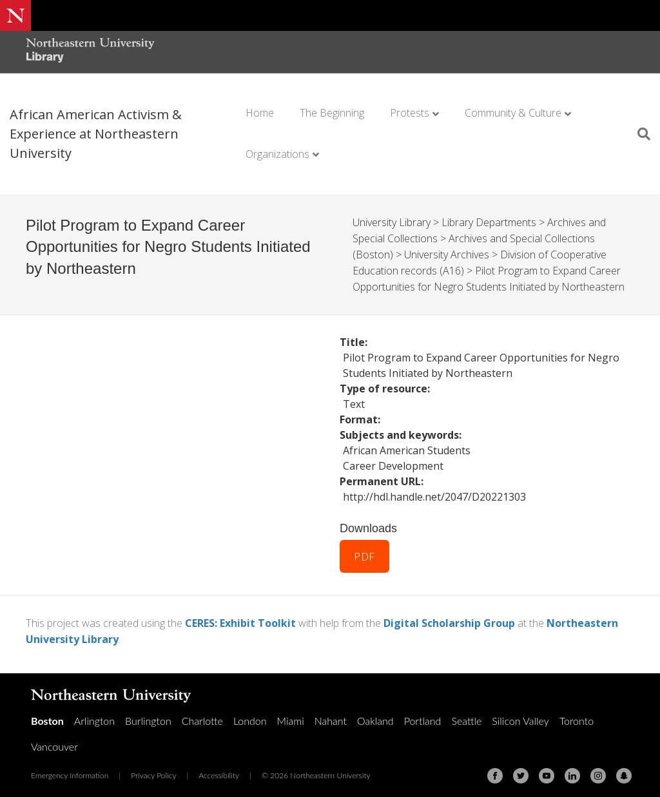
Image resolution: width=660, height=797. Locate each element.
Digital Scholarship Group (449, 619)
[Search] (639, 134)
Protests (409, 113)
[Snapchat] (624, 770)
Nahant (331, 715)
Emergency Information (69, 770)
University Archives (446, 253)
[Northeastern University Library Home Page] (90, 51)
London (250, 715)
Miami (290, 715)
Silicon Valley (520, 715)
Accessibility (219, 770)
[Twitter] (521, 770)
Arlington (94, 715)
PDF (364, 553)
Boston (47, 715)
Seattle (466, 715)
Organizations (277, 154)
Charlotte (202, 715)
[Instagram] (598, 770)
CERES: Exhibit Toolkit (240, 619)
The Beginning (332, 113)
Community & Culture (513, 113)
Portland (423, 715)
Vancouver (54, 741)
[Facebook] (495, 770)
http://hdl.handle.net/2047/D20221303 (434, 493)
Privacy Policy (153, 770)
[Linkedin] (572, 770)
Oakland (375, 715)
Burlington (148, 715)
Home (260, 113)
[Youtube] (546, 770)
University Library (392, 222)
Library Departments (489, 222)
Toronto (576, 715)
